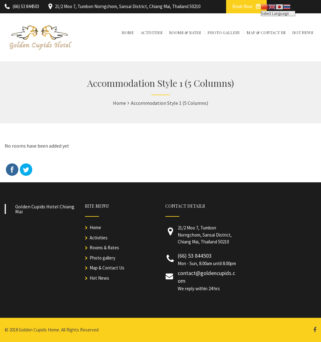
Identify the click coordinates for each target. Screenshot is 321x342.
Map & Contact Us (107, 268)
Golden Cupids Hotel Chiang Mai (44, 209)
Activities (99, 238)
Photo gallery (102, 258)
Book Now (246, 6)
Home (95, 227)
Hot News (99, 278)
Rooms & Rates (104, 248)
